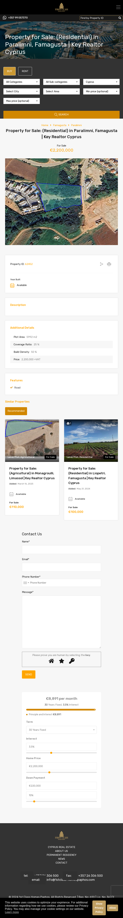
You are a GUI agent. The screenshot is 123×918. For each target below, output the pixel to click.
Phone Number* (31, 576)
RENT (25, 71)
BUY (9, 71)
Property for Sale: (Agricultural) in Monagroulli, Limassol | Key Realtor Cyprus (32, 473)
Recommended (16, 411)
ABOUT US (61, 851)
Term (29, 721)
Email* (25, 559)
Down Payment (35, 777)
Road (17, 387)
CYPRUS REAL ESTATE (61, 847)
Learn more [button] (12, 912)
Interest (31, 738)
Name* (26, 541)
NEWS (61, 858)
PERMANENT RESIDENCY (61, 854)
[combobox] (21, 82)
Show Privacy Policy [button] (99, 907)
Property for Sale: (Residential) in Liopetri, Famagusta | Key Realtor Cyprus (87, 475)
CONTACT (61, 862)
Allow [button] (112, 907)
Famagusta (59, 125)
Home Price (33, 758)
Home (44, 125)
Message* (28, 592)
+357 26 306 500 (46, 876)
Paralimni (76, 125)
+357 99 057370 (18, 17)
